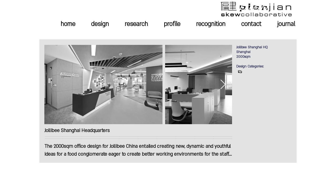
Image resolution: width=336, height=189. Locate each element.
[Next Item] (223, 85)
